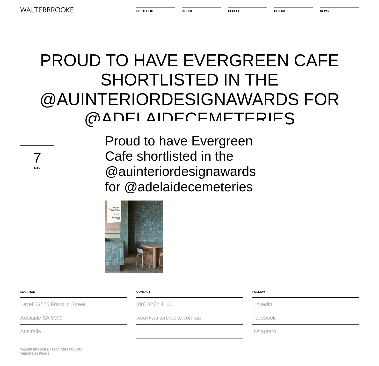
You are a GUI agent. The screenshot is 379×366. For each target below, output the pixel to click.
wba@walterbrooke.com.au (168, 318)
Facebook (264, 318)
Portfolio (144, 11)
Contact (281, 11)
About (187, 11)
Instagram (264, 331)
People (234, 11)
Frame (44, 353)
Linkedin (262, 304)
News (324, 11)
